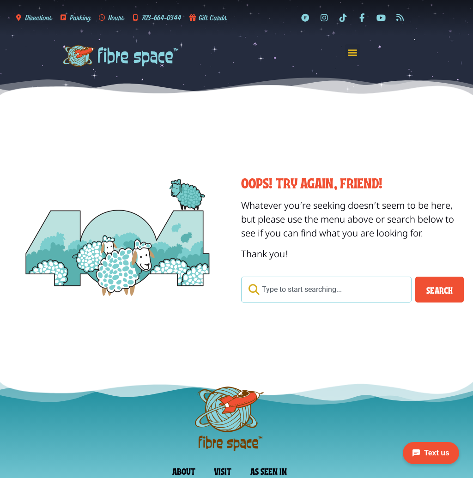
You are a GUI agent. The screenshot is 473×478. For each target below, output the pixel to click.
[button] (352, 52)
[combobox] (326, 290)
